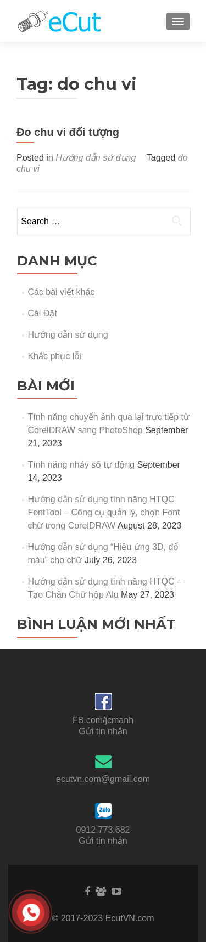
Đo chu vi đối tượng (67, 132)
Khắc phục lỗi (54, 356)
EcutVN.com (129, 918)
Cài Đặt (42, 313)
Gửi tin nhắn (103, 731)
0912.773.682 (103, 830)
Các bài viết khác (60, 292)
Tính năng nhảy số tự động (81, 464)
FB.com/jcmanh (103, 720)
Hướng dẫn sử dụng (95, 157)
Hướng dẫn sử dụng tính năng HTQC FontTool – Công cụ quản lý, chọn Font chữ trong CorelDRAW (103, 512)
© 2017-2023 (78, 918)
